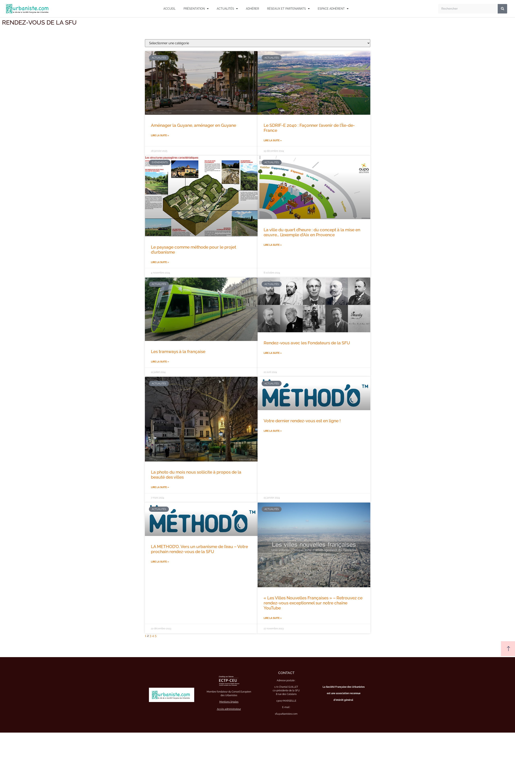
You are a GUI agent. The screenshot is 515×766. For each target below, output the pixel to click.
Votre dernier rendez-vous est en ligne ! (302, 420)
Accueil (169, 8)
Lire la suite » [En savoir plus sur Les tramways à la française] (160, 361)
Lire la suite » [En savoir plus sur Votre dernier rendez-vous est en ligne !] (273, 430)
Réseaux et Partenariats (288, 8)
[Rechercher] (502, 8)
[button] (508, 648)
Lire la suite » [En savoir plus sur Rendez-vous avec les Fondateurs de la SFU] (273, 353)
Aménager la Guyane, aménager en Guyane (193, 125)
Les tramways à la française (178, 351)
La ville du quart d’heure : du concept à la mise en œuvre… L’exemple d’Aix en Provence (312, 232)
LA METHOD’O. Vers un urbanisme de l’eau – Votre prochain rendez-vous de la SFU (199, 549)
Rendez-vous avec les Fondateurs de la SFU (307, 342)
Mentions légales (228, 701)
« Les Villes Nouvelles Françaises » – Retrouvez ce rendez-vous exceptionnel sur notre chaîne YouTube (313, 602)
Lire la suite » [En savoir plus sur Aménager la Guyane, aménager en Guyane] (160, 135)
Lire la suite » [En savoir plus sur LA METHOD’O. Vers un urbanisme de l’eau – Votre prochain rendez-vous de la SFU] (160, 561)
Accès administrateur (229, 709)
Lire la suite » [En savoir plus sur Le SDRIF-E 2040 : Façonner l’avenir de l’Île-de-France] (273, 140)
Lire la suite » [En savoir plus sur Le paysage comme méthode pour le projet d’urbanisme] (160, 262)
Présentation (196, 8)
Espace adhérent (333, 8)
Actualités (227, 8)
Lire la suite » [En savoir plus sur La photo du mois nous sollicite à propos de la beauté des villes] (160, 487)
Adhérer (252, 8)
